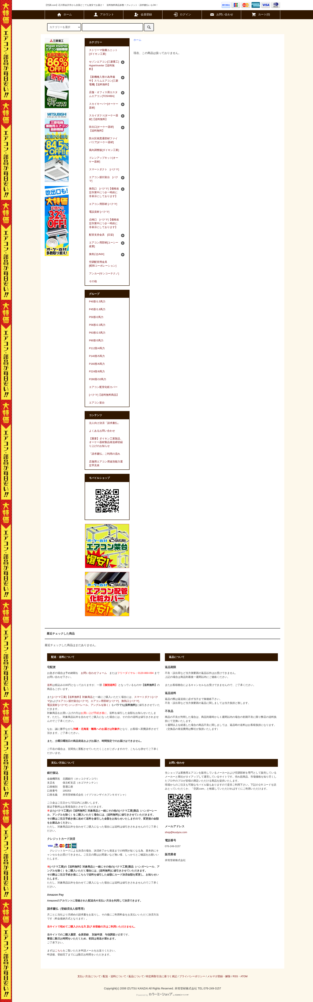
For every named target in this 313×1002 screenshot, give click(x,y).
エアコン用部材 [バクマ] (105, 701)
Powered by (162, 995)
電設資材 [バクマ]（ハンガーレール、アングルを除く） (79, 705)
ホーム (64, 14)
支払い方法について (89, 976)
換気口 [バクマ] (130, 701)
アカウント (103, 14)
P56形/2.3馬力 (97, 325)
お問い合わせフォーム (94, 673)
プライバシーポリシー (192, 976)
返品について (136, 976)
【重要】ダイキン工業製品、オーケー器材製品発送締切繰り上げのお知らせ (106, 442)
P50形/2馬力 (96, 317)
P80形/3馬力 (96, 340)
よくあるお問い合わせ (102, 430)
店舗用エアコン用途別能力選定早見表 (106, 463)
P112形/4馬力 (97, 348)
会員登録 (143, 14)
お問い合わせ (221, 14)
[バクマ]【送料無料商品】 (104, 394)
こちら (59, 950)
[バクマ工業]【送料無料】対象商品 (72, 697)
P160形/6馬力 (97, 364)
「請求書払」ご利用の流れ (104, 453)
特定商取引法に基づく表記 (161, 976)
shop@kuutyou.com (176, 832)
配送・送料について (114, 976)
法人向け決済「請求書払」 (104, 423)
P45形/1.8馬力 (97, 309)
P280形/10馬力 (97, 379)
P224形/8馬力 (97, 371)
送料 (49, 685)
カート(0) (260, 14)
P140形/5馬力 (97, 356)
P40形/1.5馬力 (97, 301)
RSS (235, 976)
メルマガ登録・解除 (219, 976)
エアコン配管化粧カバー (103, 387)
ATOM (244, 976)
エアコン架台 (97, 402)
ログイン (182, 14)
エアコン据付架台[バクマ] (73, 701)
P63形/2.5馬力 (97, 332)
